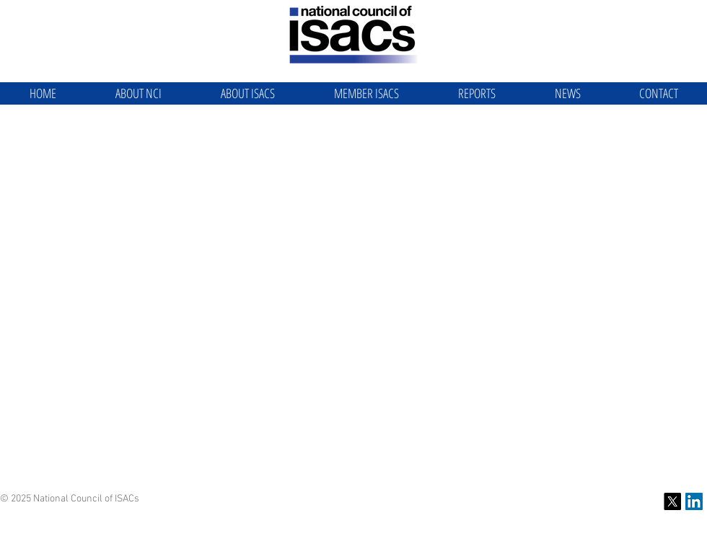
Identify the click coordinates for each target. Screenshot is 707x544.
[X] (672, 501)
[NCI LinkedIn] (694, 501)
